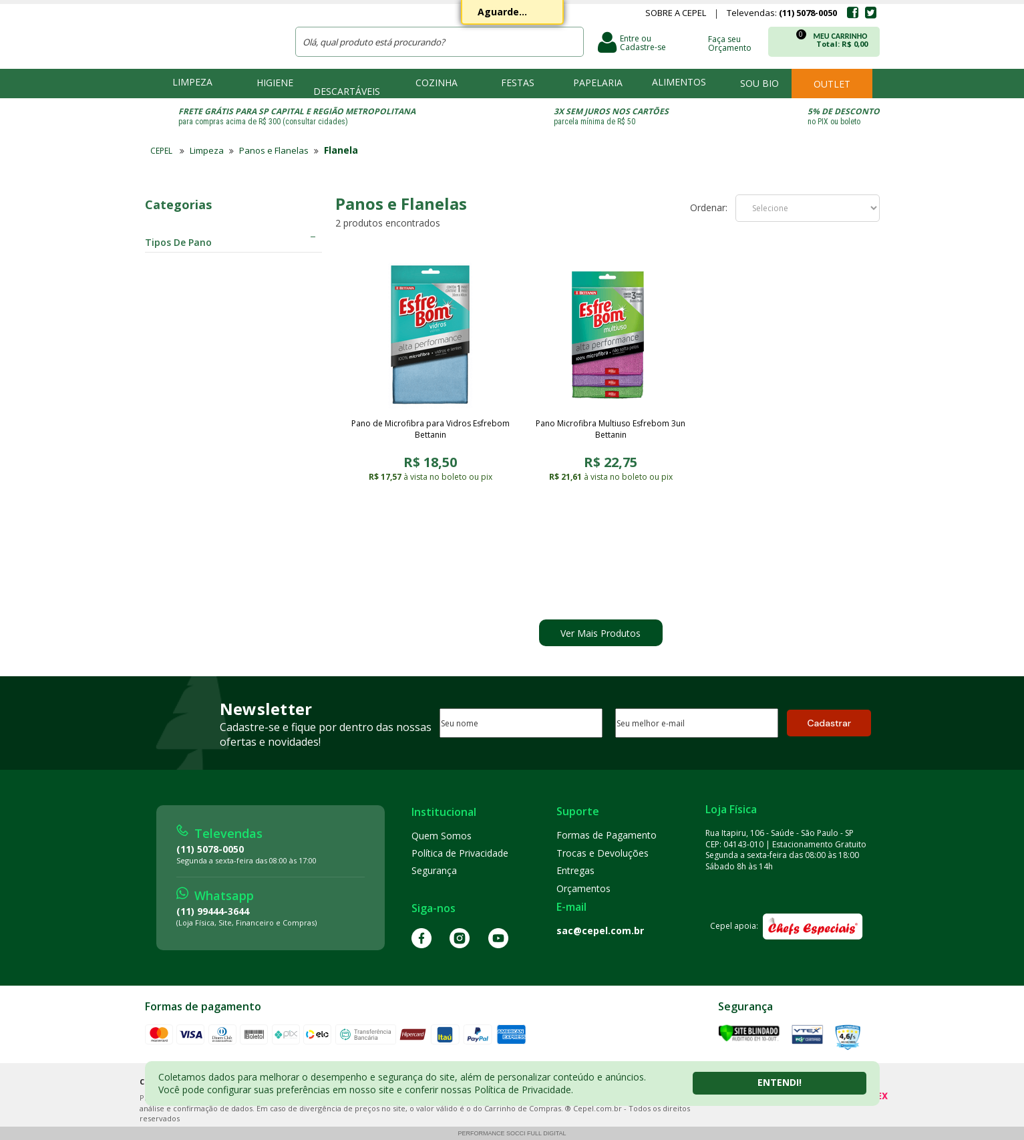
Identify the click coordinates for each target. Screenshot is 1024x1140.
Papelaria (598, 82)
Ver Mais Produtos (600, 633)
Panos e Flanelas (274, 150)
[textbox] (439, 42)
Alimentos (679, 82)
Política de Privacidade (459, 853)
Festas (517, 82)
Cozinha (436, 82)
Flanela (341, 150)
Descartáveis (346, 91)
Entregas (575, 870)
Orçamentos (583, 888)
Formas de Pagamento (606, 835)
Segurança (434, 870)
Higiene (275, 82)
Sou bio (759, 83)
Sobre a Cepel (675, 14)
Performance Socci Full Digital (512, 1133)
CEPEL (211, 34)
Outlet (832, 84)
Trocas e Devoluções (602, 853)
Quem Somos (441, 835)
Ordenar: (708, 208)
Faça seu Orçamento (729, 42)
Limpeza (192, 82)
